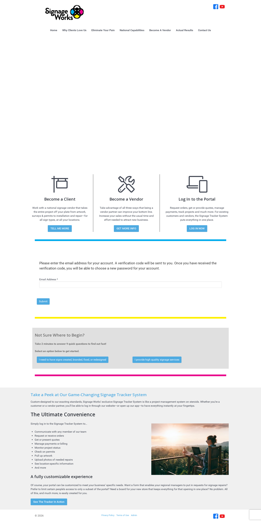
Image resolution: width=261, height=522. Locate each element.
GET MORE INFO (126, 228)
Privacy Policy (107, 515)
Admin (134, 515)
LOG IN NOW (197, 228)
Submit (43, 301)
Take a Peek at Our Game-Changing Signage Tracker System (89, 394)
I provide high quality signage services (157, 359)
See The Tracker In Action (48, 501)
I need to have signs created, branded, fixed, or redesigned (72, 359)
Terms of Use (122, 515)
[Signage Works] (64, 12)
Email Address (48, 279)
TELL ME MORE (59, 228)
